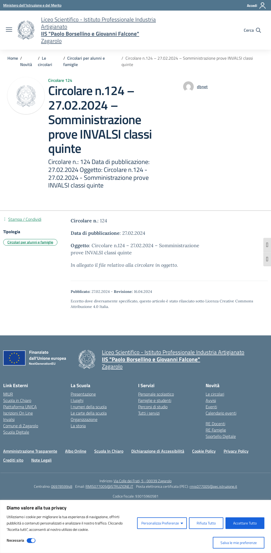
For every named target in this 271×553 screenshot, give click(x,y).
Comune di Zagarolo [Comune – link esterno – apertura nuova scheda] (20, 426)
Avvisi (211, 400)
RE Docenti (215, 423)
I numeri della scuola (89, 407)
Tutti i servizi (149, 413)
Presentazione (83, 394)
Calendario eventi (221, 413)
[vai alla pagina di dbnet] (202, 86)
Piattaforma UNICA (20, 407)
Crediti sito (13, 460)
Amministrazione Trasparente (30, 451)
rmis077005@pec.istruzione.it (213, 486)
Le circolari (215, 394)
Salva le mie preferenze (238, 542)
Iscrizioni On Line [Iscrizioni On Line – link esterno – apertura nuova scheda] (18, 413)
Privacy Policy (236, 451)
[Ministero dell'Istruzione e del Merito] (32, 5)
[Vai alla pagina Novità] (26, 64)
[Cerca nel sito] (252, 30)
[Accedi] (256, 5)
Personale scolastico (156, 394)
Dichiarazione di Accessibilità (157, 451)
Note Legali (41, 460)
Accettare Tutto (245, 523)
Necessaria (15, 540)
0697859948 (61, 486)
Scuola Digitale (16, 432)
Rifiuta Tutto (206, 523)
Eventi (211, 407)
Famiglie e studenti (154, 400)
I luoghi (77, 400)
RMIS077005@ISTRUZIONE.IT (109, 486)
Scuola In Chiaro (108, 451)
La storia (78, 426)
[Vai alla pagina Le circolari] (45, 61)
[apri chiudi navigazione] (9, 30)
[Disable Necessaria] (31, 540)
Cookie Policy (204, 451)
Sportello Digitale (221, 436)
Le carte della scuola (89, 413)
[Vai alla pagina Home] (12, 58)
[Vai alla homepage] (25, 30)
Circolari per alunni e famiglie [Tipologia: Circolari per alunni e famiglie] (30, 242)
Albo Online (75, 451)
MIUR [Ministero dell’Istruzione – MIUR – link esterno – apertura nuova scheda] (8, 394)
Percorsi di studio (153, 407)
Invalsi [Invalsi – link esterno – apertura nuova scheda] (9, 419)
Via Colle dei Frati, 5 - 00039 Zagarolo (142, 481)
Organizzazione (84, 419)
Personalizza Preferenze (160, 523)
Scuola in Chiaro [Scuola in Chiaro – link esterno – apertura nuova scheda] (17, 400)
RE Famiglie (216, 430)
